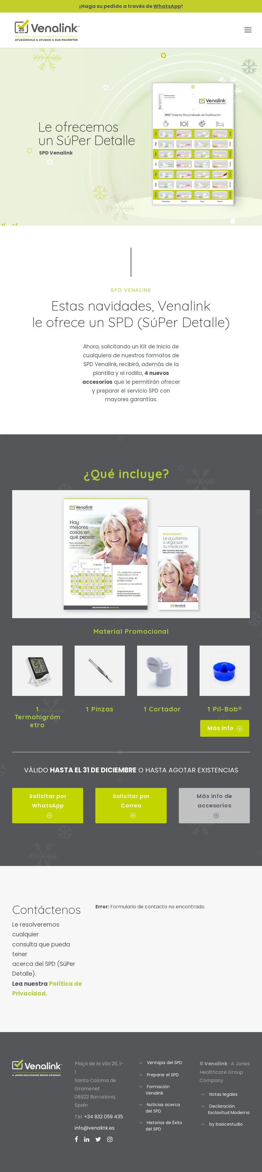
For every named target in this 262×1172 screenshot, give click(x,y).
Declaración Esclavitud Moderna (229, 1109)
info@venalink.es (95, 1127)
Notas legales (223, 1094)
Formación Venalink (158, 1090)
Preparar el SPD (163, 1075)
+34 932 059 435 (103, 1116)
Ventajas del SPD (164, 1063)
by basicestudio (226, 1124)
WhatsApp (167, 6)
